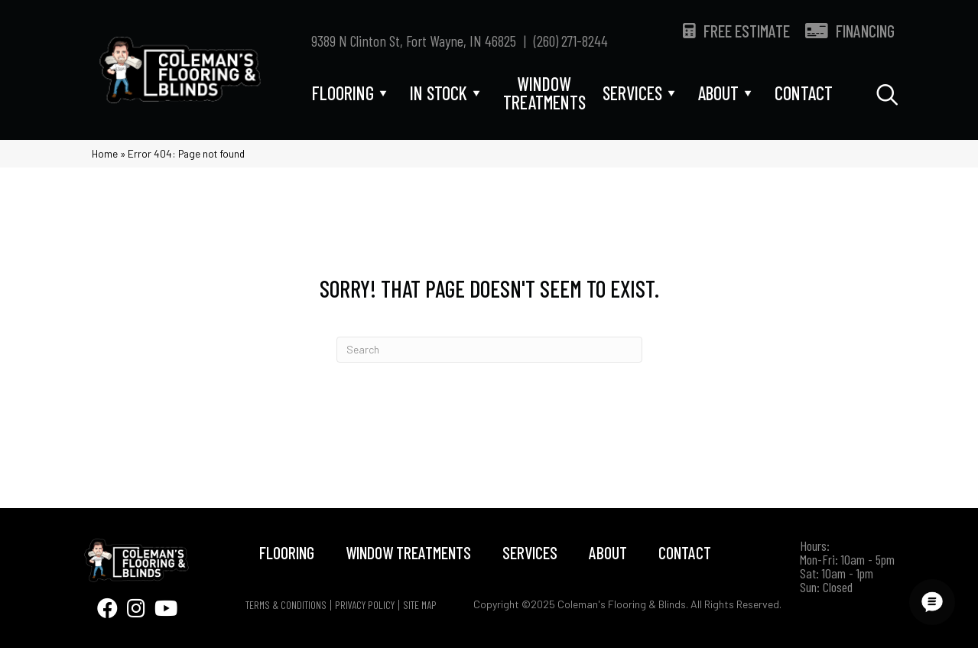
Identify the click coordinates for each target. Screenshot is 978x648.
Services (529, 552)
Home (105, 153)
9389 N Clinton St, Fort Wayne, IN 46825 (413, 40)
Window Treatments (408, 552)
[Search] (489, 350)
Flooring (286, 552)
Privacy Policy (365, 605)
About (608, 552)
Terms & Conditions (286, 605)
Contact (684, 552)
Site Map (420, 605)
